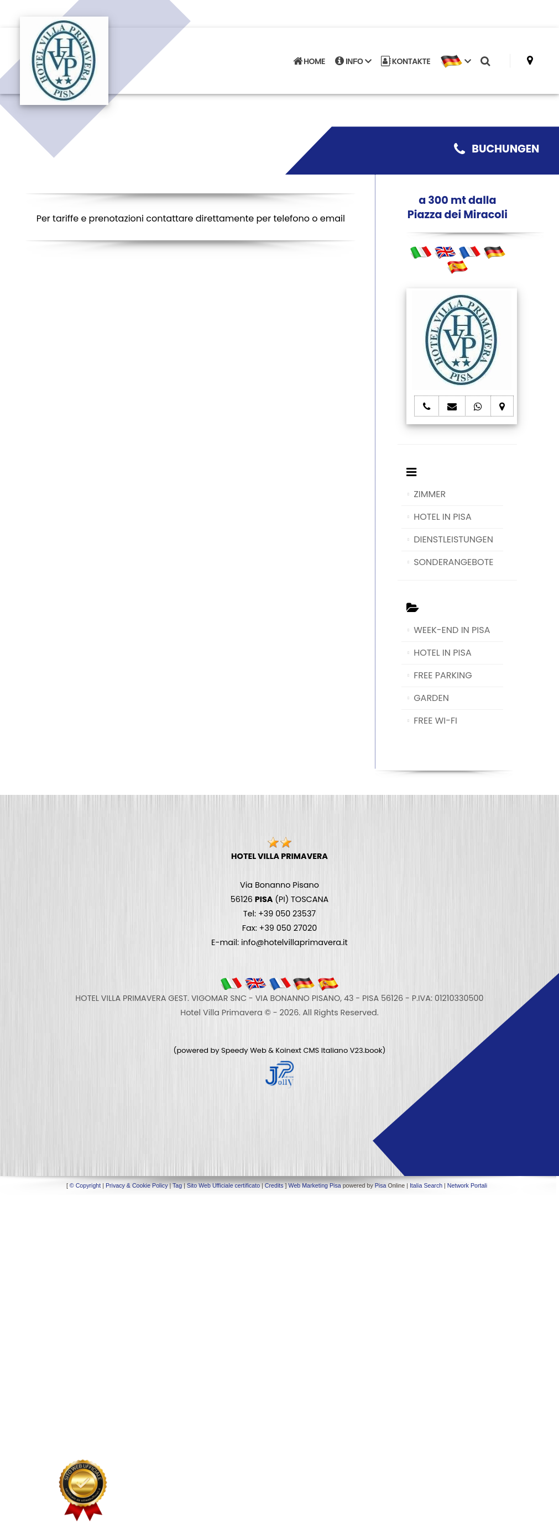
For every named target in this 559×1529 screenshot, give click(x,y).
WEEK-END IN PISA (452, 630)
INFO (353, 61)
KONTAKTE (405, 61)
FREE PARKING (443, 675)
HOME (309, 61)
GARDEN (431, 698)
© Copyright (85, 1185)
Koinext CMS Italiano (312, 1050)
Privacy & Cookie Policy (137, 1185)
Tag (177, 1185)
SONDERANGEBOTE (453, 562)
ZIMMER (430, 494)
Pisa (380, 1185)
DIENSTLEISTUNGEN (453, 539)
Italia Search (426, 1185)
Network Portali (467, 1185)
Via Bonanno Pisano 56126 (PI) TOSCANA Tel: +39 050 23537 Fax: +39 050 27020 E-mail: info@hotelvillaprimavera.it (279, 899)
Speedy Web (244, 1050)
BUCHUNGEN (496, 148)
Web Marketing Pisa (315, 1185)
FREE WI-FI (435, 720)
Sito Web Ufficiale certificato (223, 1185)
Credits (274, 1185)
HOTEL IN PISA (443, 516)
